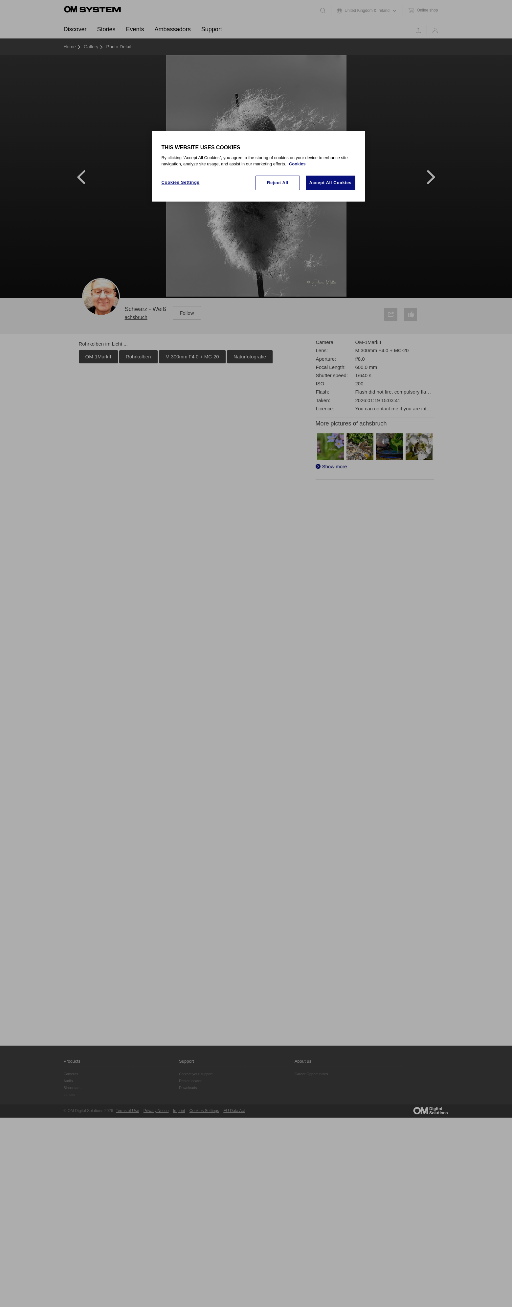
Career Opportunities (311, 1074)
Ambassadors (173, 29)
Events (135, 29)
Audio (68, 1081)
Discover (75, 29)
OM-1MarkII (98, 356)
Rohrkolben (138, 356)
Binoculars (72, 1088)
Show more (334, 466)
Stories (106, 29)
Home (70, 46)
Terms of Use (127, 1110)
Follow (187, 313)
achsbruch (136, 317)
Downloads (188, 1088)
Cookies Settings (204, 1110)
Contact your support (195, 1074)
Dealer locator (190, 1081)
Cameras (71, 1074)
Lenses (69, 1095)
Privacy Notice (156, 1110)
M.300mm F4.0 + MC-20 (192, 356)
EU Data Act (234, 1110)
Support (211, 29)
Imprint (179, 1110)
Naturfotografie (250, 356)
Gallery (91, 46)
